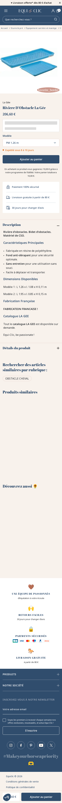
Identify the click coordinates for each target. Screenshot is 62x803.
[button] (7, 797)
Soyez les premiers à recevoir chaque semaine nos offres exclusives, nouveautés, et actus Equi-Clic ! (32, 721)
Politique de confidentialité (20, 787)
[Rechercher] (31, 19)
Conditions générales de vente (22, 781)
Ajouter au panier (31, 159)
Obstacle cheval (17, 378)
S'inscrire (31, 730)
